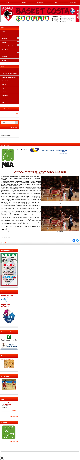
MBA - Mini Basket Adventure (9, 81)
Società (24, 2)
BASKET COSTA (6, 70)
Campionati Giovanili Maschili (9, 77)
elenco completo (14, 127)
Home (3, 31)
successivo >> (75, 242)
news (5, 145)
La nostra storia (72, 2)
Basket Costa (5, 95)
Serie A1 (4, 99)
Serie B (3, 102)
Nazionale (4, 91)
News (56, 2)
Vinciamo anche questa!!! (7, 359)
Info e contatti (5, 53)
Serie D (3, 88)
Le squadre (40, 2)
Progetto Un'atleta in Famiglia (9, 45)
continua (14, 410)
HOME (8, 2)
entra (17, 113)
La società (4, 38)
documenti (4, 56)
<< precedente (4, 242)
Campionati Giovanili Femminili (9, 73)
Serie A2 (4, 84)
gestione (4, 60)
